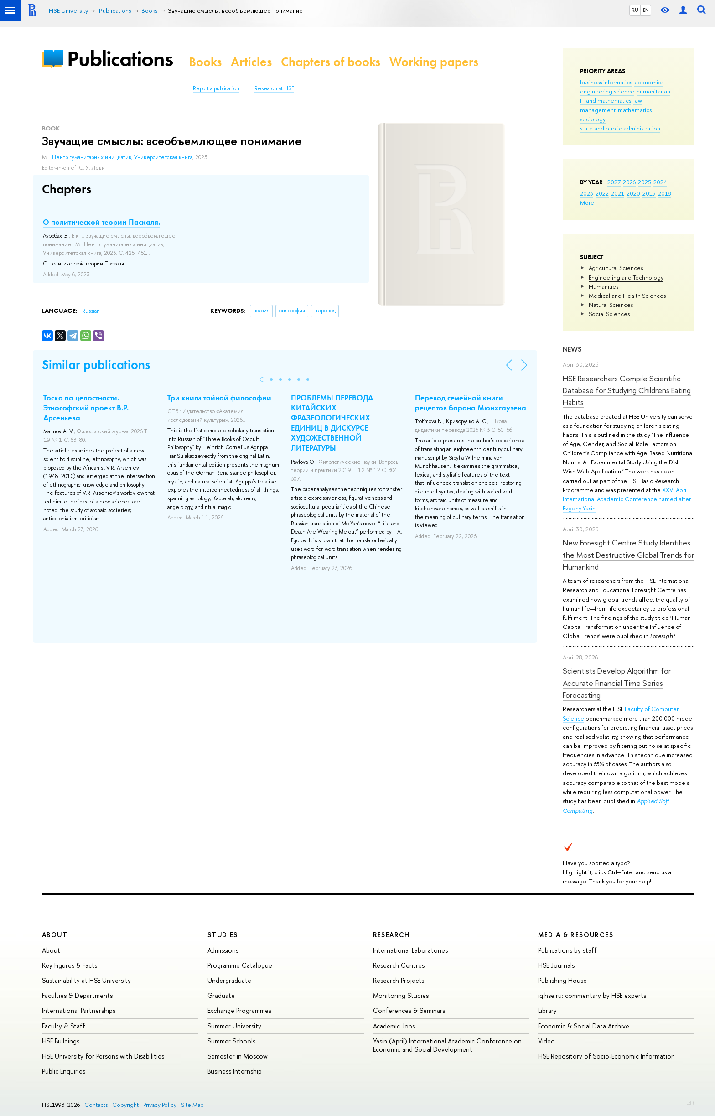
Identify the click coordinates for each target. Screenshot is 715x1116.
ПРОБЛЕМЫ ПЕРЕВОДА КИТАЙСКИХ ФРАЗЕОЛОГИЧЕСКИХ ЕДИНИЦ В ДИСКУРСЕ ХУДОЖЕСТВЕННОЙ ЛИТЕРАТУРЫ (332, 423)
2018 (664, 193)
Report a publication (216, 88)
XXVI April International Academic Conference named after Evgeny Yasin (627, 499)
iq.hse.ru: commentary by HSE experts (592, 995)
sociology (593, 119)
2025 (644, 182)
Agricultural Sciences (616, 268)
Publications (120, 59)
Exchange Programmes (239, 1010)
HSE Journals (556, 965)
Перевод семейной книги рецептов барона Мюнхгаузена (470, 403)
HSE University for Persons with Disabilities (103, 1056)
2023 (586, 193)
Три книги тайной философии (219, 398)
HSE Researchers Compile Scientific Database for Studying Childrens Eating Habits (627, 390)
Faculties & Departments (77, 995)
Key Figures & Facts (69, 965)
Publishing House (562, 980)
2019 (649, 193)
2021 (617, 193)
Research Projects (398, 980)
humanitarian (653, 91)
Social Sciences (609, 314)
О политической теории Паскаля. (101, 222)
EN (646, 10)
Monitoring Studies (401, 995)
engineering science (607, 91)
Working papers (433, 62)
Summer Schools (231, 1041)
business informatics (606, 82)
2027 (614, 182)
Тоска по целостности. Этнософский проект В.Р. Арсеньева (86, 408)
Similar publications (96, 365)
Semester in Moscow (237, 1056)
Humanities (603, 286)
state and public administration (620, 128)
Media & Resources (575, 934)
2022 (602, 193)
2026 (629, 182)
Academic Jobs (394, 1026)
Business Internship (234, 1071)
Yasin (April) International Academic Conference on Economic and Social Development (447, 1045)
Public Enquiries (63, 1071)
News (572, 349)
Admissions (222, 950)
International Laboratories (410, 950)
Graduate (221, 995)
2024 (660, 182)
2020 (633, 193)
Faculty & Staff (63, 1026)
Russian (91, 311)
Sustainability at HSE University (86, 980)
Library (547, 1010)
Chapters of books (330, 62)
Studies (222, 934)
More (587, 202)
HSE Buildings (60, 1041)
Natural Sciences (611, 305)
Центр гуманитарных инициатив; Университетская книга (122, 157)
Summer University (234, 1026)
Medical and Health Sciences (627, 295)
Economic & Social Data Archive (583, 1026)
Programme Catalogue (239, 965)
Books (205, 62)
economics (648, 82)
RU (635, 10)
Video (546, 1041)
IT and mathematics (605, 100)
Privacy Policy (159, 1105)
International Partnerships (78, 1010)
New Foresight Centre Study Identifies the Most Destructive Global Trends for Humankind (628, 554)
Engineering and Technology (626, 277)
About (54, 934)
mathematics (635, 110)
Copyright (125, 1105)
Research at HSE (274, 88)
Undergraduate (229, 980)
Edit (690, 1103)
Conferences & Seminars (409, 1010)
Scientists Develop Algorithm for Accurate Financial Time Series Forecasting (617, 682)
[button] (262, 379)
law (637, 100)
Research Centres (399, 965)
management (598, 110)
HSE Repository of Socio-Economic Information (606, 1056)
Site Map (192, 1105)
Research (391, 934)
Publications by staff (567, 950)
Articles (251, 62)
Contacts (96, 1105)
